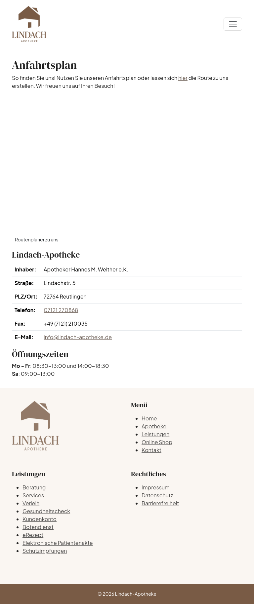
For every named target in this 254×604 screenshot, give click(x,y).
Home (149, 418)
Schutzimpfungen (44, 550)
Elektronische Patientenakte (57, 542)
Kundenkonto (39, 518)
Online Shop (157, 442)
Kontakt (151, 449)
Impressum (156, 487)
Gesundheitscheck (46, 511)
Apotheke (154, 426)
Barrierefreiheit (160, 503)
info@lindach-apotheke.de (78, 337)
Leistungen (155, 434)
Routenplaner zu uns (37, 239)
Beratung (34, 487)
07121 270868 (61, 309)
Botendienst (38, 526)
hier (183, 77)
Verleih (30, 503)
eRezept (32, 534)
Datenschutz (157, 495)
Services (33, 495)
